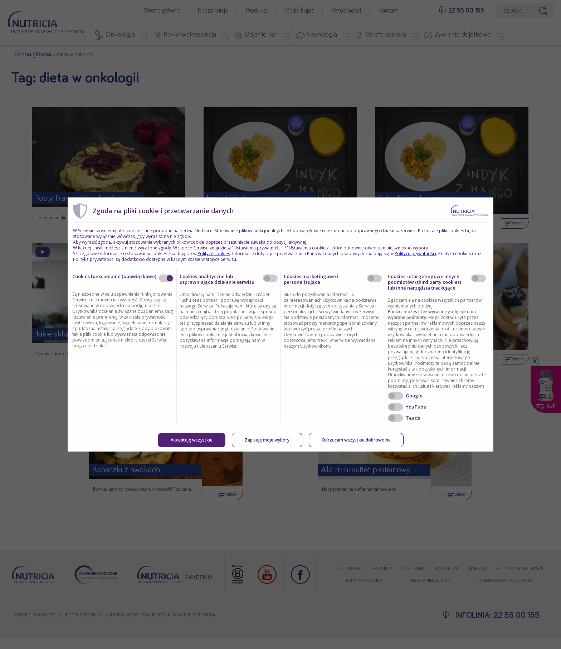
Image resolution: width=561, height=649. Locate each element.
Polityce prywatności (415, 253)
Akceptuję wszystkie (192, 440)
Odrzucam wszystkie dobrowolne (356, 440)
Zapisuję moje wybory (267, 440)
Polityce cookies (213, 253)
